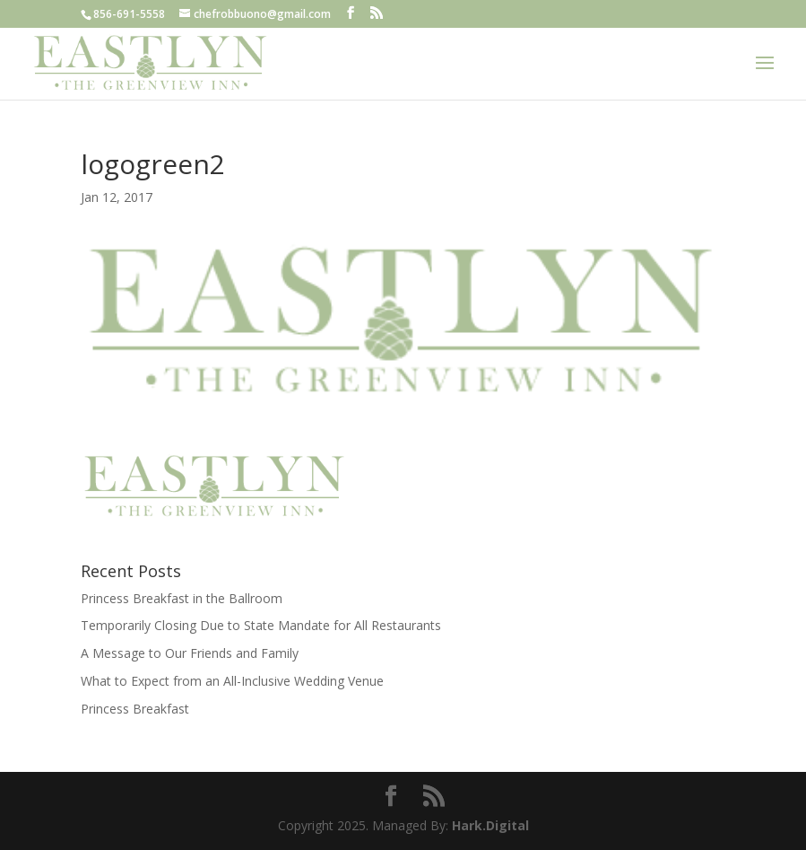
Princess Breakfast (135, 708)
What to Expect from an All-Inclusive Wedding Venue (232, 680)
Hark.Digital (490, 825)
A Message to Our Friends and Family (190, 653)
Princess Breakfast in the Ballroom (181, 598)
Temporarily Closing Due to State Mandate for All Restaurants (261, 625)
